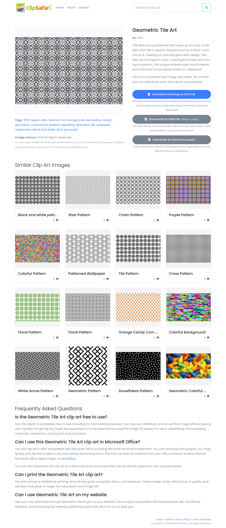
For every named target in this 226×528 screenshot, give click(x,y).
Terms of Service (201, 519)
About (71, 7)
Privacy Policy (183, 519)
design (107, 120)
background (76, 120)
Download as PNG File (171, 119)
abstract (55, 120)
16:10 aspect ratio (35, 120)
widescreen (23, 130)
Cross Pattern (181, 273)
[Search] (167, 7)
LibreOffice (68, 459)
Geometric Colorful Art (189, 390)
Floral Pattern (29, 332)
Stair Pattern (79, 214)
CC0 (40, 137)
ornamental (39, 125)
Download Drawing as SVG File (171, 94)
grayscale (71, 130)
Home (60, 7)
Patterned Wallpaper (86, 273)
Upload (83, 7)
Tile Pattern (129, 273)
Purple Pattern (181, 214)
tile (93, 125)
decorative (93, 120)
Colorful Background (187, 332)
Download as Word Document (171, 140)
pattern (54, 125)
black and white (43, 130)
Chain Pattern (131, 214)
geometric (22, 125)
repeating (68, 125)
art (64, 120)
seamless (82, 125)
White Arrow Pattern (35, 390)
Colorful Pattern (32, 273)
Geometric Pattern (84, 390)
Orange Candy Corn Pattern (143, 332)
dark (59, 130)
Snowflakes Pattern (136, 390)
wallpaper (103, 125)
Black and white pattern (39, 214)
